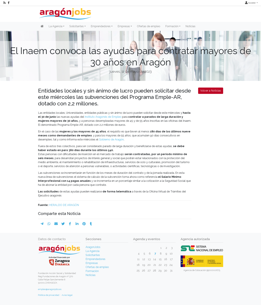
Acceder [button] (250, 3)
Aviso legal (67, 295)
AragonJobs (93, 247)
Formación (92, 271)
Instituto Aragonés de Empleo (103, 116)
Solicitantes (93, 255)
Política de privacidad (48, 295)
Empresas (92, 263)
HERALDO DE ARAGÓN (64, 205)
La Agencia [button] (55, 26)
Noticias (190, 26)
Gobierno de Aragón (111, 139)
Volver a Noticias (210, 90)
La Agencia (92, 251)
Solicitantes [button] (76, 26)
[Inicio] (65, 12)
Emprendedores (95, 259)
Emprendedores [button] (101, 26)
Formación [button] (171, 26)
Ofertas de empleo (148, 26)
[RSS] (4, 3)
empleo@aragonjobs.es (49, 289)
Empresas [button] (124, 26)
